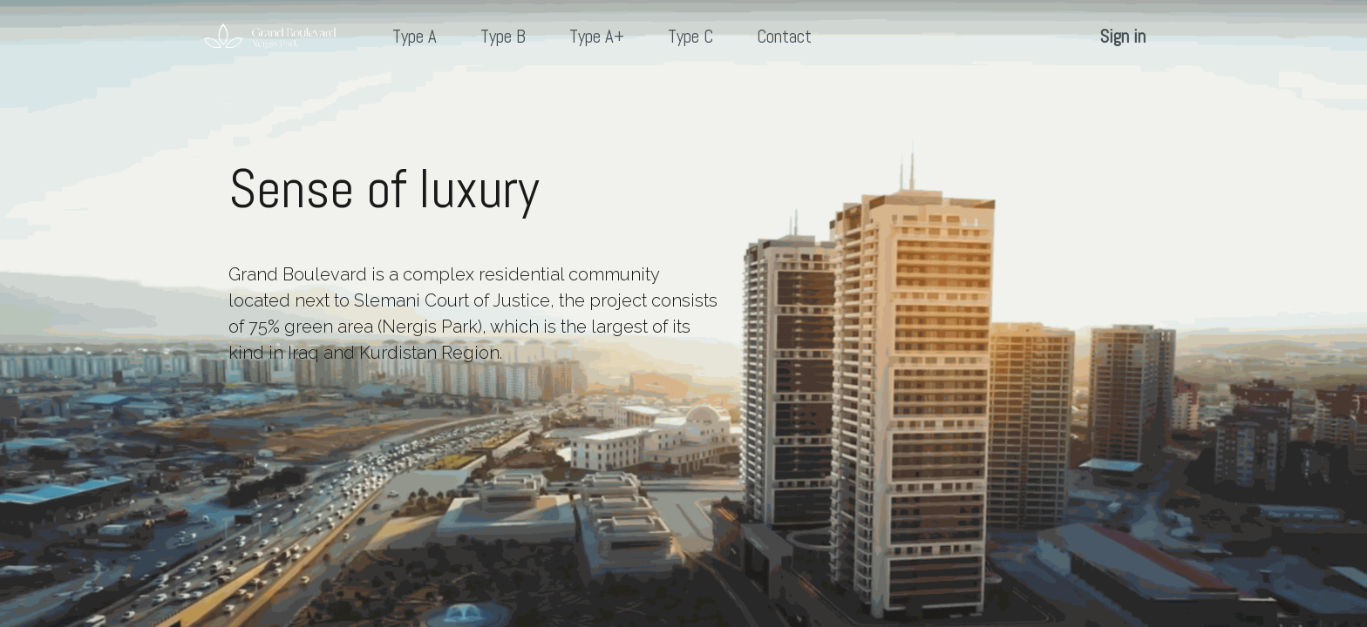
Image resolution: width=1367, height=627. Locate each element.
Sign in (1123, 36)
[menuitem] (415, 37)
